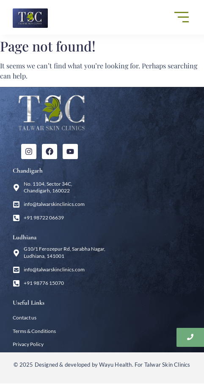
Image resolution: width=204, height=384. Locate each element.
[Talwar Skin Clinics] (30, 18)
